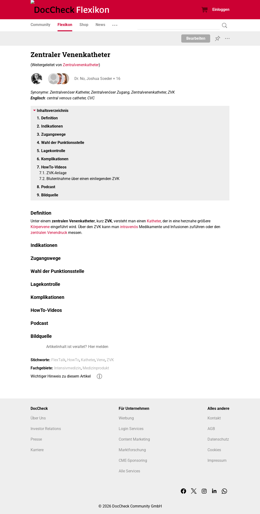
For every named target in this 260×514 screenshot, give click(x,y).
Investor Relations (46, 428)
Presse (36, 439)
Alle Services (129, 471)
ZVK (110, 360)
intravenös (129, 227)
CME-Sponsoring (133, 460)
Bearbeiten (195, 38)
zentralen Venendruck (49, 232)
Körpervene (40, 227)
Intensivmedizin (67, 368)
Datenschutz (218, 439)
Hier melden (98, 346)
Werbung (126, 418)
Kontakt (214, 418)
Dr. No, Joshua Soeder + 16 (97, 78)
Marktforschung (132, 450)
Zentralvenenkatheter (81, 65)
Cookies (214, 450)
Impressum (217, 460)
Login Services (131, 428)
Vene (101, 360)
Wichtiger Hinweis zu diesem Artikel (61, 376)
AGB (211, 428)
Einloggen (220, 9)
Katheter (154, 221)
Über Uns (38, 418)
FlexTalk (58, 360)
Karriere (37, 450)
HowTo (73, 360)
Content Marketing (134, 439)
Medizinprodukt (96, 368)
